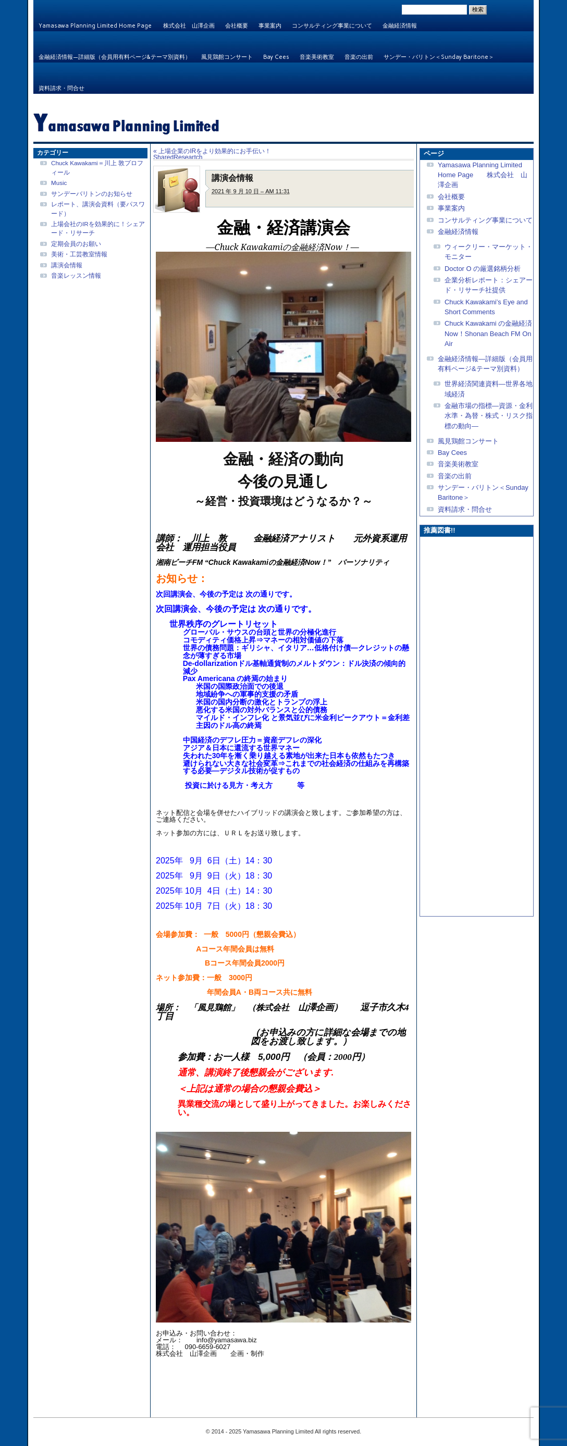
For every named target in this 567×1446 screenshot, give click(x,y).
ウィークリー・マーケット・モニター (489, 252)
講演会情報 (66, 265)
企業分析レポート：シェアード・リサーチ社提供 (489, 285)
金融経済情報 (400, 25)
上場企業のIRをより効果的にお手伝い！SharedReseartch (212, 154)
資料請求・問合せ (61, 88)
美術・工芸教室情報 (79, 254)
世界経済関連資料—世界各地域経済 (489, 389)
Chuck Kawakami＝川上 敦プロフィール (97, 167)
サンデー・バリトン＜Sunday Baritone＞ (439, 57)
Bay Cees (276, 57)
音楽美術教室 (317, 57)
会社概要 (236, 25)
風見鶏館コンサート (227, 57)
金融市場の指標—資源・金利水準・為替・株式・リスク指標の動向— (489, 416)
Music (59, 182)
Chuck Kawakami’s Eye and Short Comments (486, 307)
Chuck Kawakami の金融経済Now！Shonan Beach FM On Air (488, 333)
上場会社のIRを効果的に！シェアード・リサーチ (98, 228)
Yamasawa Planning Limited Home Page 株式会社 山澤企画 (127, 25)
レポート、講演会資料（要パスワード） (98, 208)
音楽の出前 (358, 57)
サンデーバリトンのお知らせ (91, 193)
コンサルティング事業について (332, 25)
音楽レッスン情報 (76, 275)
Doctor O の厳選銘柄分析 (483, 269)
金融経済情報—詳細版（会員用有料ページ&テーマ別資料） (115, 57)
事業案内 (269, 25)
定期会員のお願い (76, 243)
